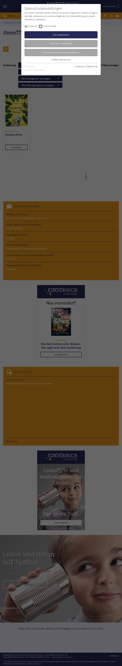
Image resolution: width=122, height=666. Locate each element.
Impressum (80, 66)
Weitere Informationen (61, 59)
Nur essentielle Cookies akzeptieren (61, 52)
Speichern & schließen (61, 43)
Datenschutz (92, 66)
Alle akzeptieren (61, 34)
